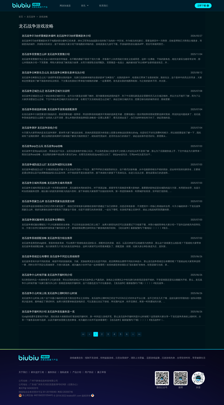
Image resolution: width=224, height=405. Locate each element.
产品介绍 (76, 372)
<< (83, 334)
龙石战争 (31, 17)
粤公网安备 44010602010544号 (36, 395)
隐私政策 (64, 372)
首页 (21, 17)
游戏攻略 (43, 17)
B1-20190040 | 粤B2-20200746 (58, 392)
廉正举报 (101, 372)
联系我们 (103, 5)
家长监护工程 (37, 372)
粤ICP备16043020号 (28, 388)
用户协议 (89, 372)
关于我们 (23, 372)
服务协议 (52, 372)
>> (139, 334)
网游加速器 (65, 5)
